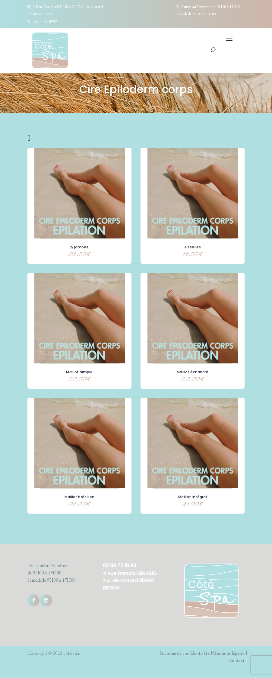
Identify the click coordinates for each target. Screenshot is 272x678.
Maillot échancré (192, 372)
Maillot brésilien (79, 496)
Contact (237, 660)
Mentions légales (228, 653)
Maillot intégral (192, 496)
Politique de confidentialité (185, 653)
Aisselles (192, 247)
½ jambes (79, 247)
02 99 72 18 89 (45, 21)
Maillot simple (79, 372)
